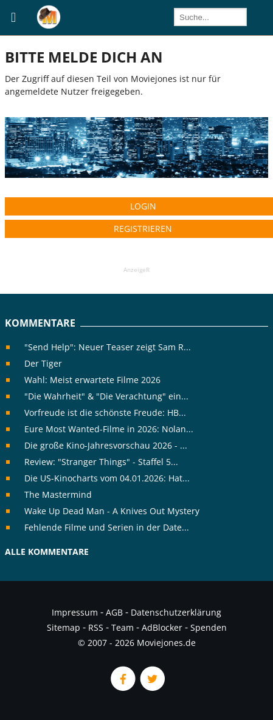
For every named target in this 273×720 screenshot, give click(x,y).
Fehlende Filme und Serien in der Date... (106, 527)
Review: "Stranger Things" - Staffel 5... (101, 461)
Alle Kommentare (47, 551)
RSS (95, 627)
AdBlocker (162, 627)
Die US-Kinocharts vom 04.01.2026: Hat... (107, 478)
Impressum (75, 612)
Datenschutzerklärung (176, 612)
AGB (114, 612)
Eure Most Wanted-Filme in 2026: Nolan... (108, 429)
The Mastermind (58, 494)
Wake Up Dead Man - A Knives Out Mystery (111, 511)
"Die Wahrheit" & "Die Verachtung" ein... (106, 396)
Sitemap (63, 627)
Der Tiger (43, 363)
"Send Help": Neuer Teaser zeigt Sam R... (107, 347)
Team (122, 627)
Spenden (208, 627)
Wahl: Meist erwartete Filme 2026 (92, 379)
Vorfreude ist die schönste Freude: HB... (105, 412)
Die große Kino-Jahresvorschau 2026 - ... (105, 445)
